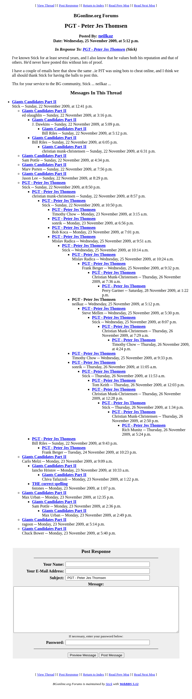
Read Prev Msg (119, 5)
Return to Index (93, 5)
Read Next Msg (144, 5)
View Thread (45, 5)
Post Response (68, 5)
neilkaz (105, 35)
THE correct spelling (50, 484)
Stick (109, 693)
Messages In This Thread (96, 92)
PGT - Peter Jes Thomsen (104, 49)
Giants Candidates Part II (34, 102)
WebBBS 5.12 (129, 693)
